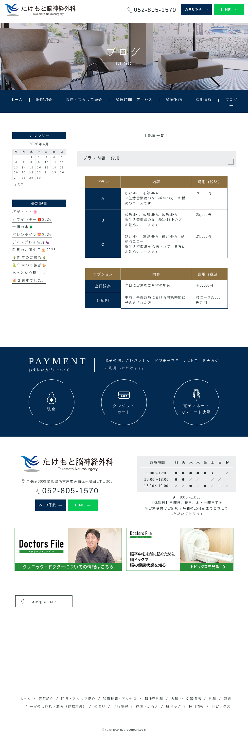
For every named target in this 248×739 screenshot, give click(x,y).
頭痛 (227, 698)
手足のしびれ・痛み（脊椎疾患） (58, 706)
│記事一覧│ (156, 135)
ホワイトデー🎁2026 (32, 219)
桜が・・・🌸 (25, 211)
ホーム (25, 698)
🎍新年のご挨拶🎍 (29, 257)
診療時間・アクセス (120, 698)
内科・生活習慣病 (186, 698)
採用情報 (196, 706)
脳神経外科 (153, 698)
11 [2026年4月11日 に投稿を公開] (54, 162)
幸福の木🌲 (23, 226)
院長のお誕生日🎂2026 (34, 249)
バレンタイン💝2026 (32, 234)
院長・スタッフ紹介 (78, 698)
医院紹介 (46, 698)
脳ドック (173, 706)
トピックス (221, 706)
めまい (100, 706)
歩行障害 (120, 706)
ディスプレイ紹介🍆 (31, 242)
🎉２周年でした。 (29, 280)
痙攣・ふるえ (147, 706)
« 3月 (19, 184)
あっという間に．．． (31, 272)
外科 (212, 698)
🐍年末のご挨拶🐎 (29, 264)
